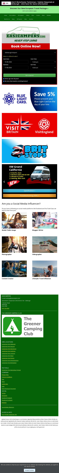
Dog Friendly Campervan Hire (9, 414)
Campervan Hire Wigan (7, 356)
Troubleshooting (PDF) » (29, 195)
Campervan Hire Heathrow (8, 351)
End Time (33, 64)
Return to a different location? (10, 56)
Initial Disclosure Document (9, 388)
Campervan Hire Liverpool (8, 353)
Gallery (27, 15)
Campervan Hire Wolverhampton (10, 360)
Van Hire (31, 19)
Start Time (34, 59)
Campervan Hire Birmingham (9, 363)
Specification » (29, 191)
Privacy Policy (5, 374)
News (13, 19)
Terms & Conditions (7, 377)
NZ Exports (19, 19)
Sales (25, 19)
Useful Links (5, 384)
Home (5, 15)
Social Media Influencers (8, 407)
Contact (38, 15)
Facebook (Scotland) (7, 400)
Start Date (6, 59)
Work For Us (7, 19)
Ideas (43, 15)
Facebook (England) (7, 398)
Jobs (3, 379)
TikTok (3, 393)
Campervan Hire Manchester (9, 349)
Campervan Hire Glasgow (8, 346)
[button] (6, 181)
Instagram (4, 395)
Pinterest (4, 402)
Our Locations (12, 15)
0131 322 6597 (5, 308)
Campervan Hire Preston (8, 358)
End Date (5, 64)
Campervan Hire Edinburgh (8, 344)
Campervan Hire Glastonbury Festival (11, 370)
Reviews (49, 15)
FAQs (33, 15)
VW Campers (21, 15)
